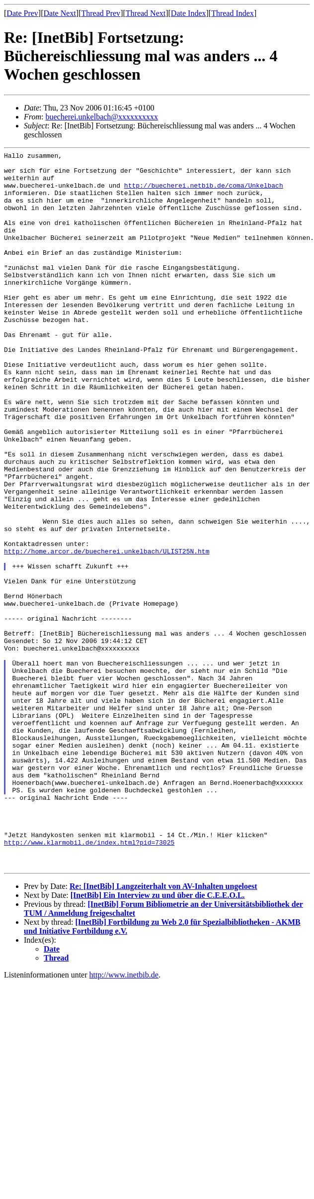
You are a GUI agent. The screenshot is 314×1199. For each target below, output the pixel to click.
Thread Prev (100, 13)
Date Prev (22, 13)
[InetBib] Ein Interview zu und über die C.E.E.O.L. (158, 1038)
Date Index (188, 13)
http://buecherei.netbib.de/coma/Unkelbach (203, 192)
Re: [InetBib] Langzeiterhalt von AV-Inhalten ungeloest (163, 1029)
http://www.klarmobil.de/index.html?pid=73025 (89, 981)
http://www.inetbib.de (123, 1118)
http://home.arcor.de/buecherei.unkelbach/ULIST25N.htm (106, 631)
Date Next (60, 13)
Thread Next (145, 13)
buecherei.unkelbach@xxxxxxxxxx (101, 116)
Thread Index (232, 13)
